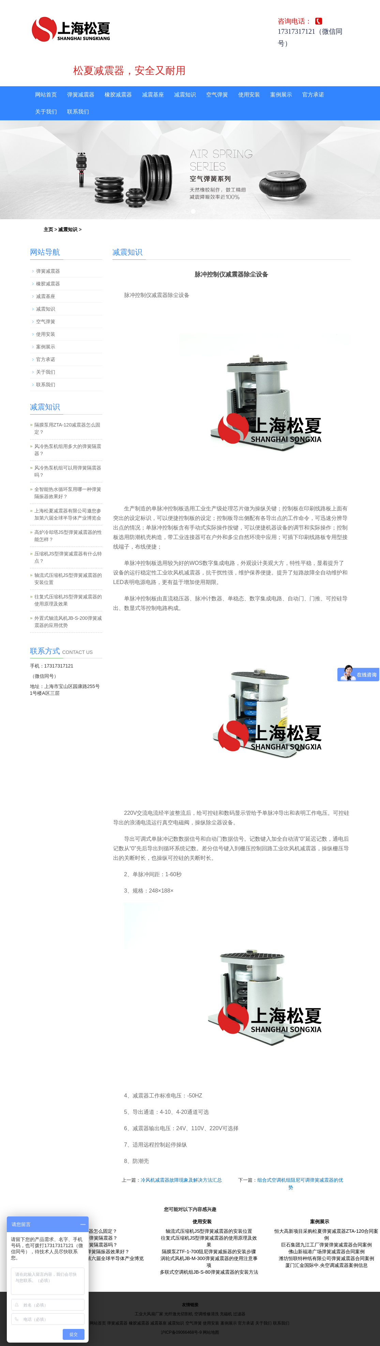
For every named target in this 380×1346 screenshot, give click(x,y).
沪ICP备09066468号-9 (181, 1332)
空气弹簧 (217, 95)
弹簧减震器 (80, 95)
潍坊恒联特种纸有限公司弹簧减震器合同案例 (326, 1258)
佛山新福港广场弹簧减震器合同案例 (326, 1251)
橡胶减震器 (118, 95)
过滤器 (239, 1314)
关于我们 (46, 112)
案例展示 (281, 95)
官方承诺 (313, 95)
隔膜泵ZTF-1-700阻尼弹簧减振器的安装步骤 (209, 1251)
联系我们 (78, 112)
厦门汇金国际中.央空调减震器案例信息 (326, 1265)
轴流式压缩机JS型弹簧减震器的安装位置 (209, 1231)
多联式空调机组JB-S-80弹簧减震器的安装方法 (209, 1272)
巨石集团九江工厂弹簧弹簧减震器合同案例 (326, 1244)
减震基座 (153, 95)
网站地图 (211, 1332)
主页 (48, 229)
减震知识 (185, 95)
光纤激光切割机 (178, 1314)
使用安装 (249, 95)
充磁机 (226, 1314)
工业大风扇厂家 (149, 1314)
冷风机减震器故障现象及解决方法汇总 (181, 1180)
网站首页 (46, 95)
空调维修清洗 (206, 1314)
